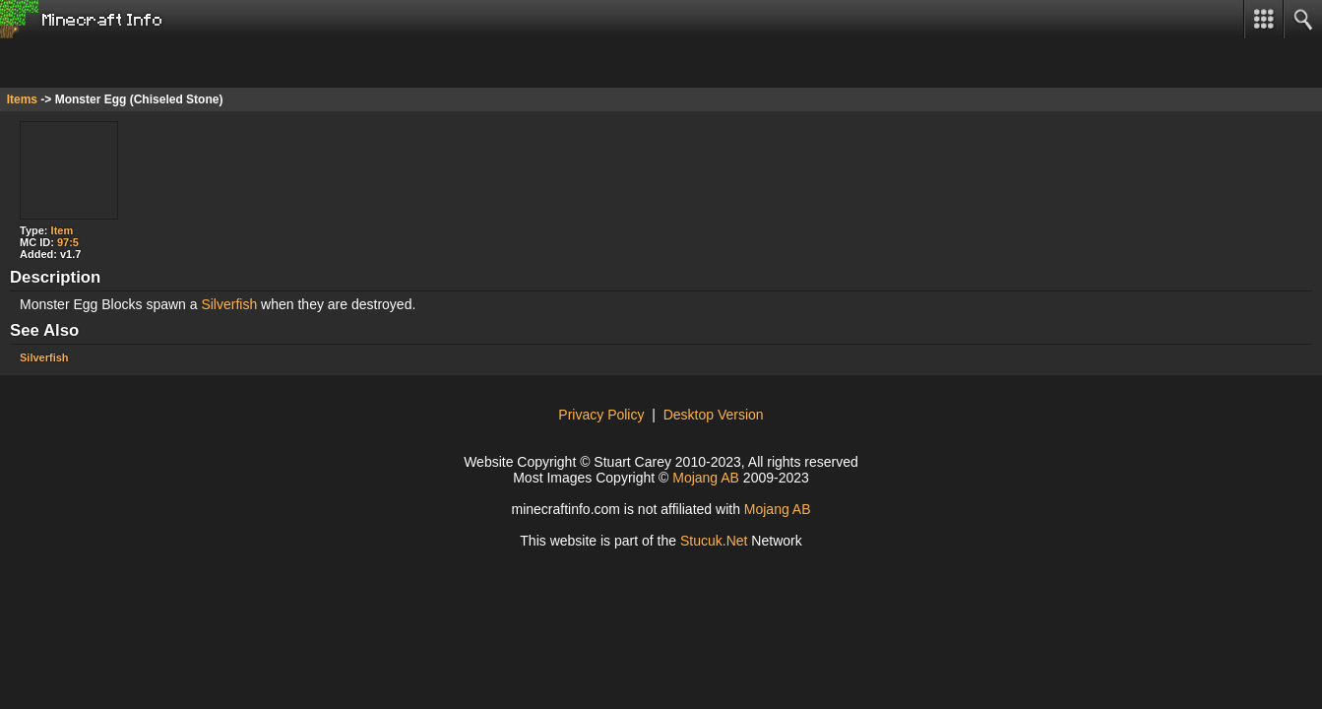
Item (62, 230)
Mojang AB (705, 477)
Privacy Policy (601, 414)
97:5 (68, 242)
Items (22, 99)
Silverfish (229, 304)
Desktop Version (713, 414)
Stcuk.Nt (714, 540)
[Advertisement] (157, 63)
